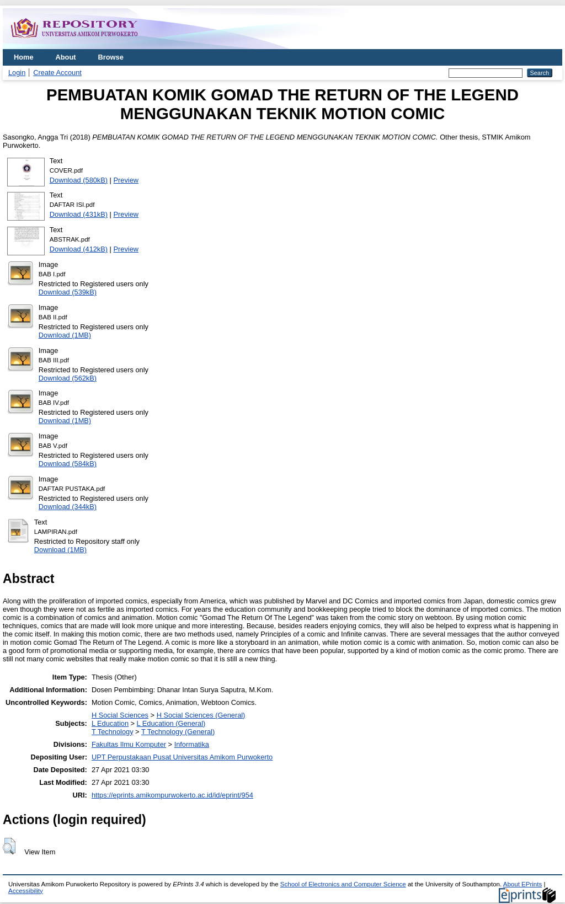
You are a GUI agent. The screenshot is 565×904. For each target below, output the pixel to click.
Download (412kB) (79, 249)
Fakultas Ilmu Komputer (129, 744)
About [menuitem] (66, 57)
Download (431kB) (79, 214)
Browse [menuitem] (111, 57)
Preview (126, 180)
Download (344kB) (68, 506)
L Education (110, 723)
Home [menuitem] (24, 57)
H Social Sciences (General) (201, 715)
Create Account (57, 72)
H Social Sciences (120, 715)
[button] (9, 846)
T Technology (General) (178, 732)
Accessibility (25, 890)
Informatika (191, 744)
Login (16, 72)
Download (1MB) (65, 335)
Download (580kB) (79, 180)
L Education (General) (171, 723)
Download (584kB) (68, 463)
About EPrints (522, 884)
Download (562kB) (68, 378)
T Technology (113, 732)
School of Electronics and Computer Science (343, 884)
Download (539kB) (68, 292)
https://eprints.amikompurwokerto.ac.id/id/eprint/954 (172, 795)
